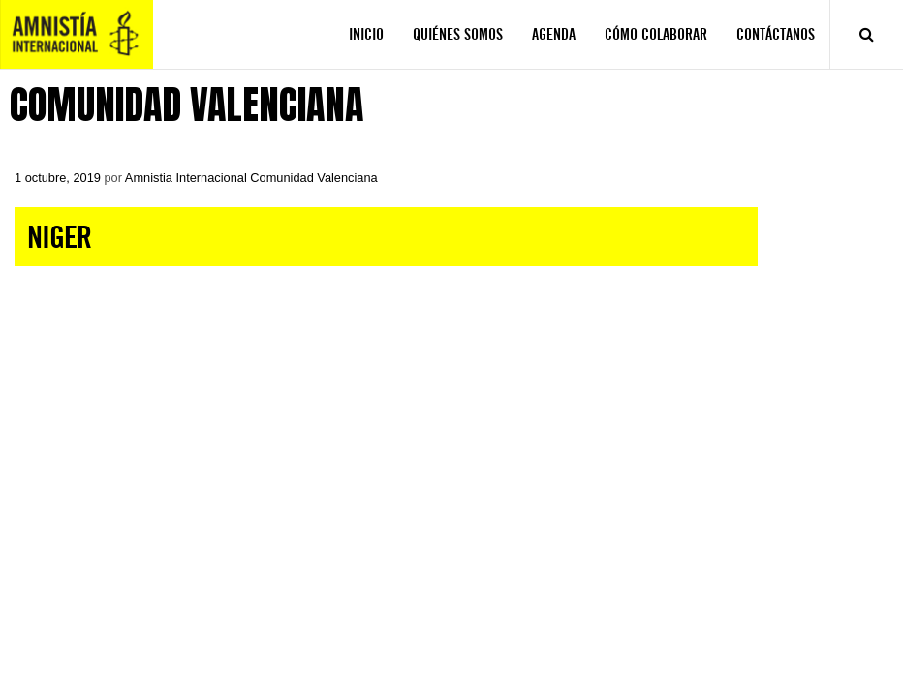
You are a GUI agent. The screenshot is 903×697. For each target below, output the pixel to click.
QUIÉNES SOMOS (458, 34)
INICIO (366, 34)
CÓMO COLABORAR (656, 34)
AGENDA (554, 34)
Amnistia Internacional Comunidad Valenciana (251, 177)
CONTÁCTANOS (775, 34)
